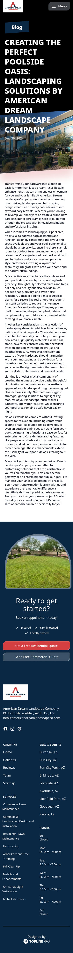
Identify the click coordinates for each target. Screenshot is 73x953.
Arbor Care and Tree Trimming (15, 856)
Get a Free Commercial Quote (36, 657)
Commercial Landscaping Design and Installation (18, 821)
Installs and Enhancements (11, 876)
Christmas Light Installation (12, 889)
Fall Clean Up (11, 866)
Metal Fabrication (14, 899)
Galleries (9, 760)
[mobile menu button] (59, 6)
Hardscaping (11, 846)
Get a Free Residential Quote (36, 646)
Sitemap (9, 783)
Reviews (9, 767)
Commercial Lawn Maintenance (14, 806)
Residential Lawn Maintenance (13, 836)
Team (7, 775)
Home (7, 752)
